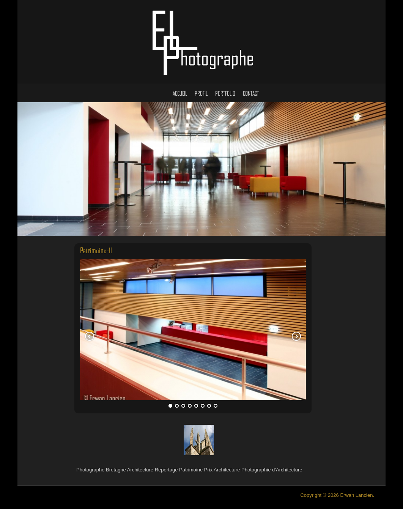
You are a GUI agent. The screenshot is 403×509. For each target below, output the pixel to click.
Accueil (180, 94)
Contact (251, 94)
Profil (201, 94)
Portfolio (225, 94)
